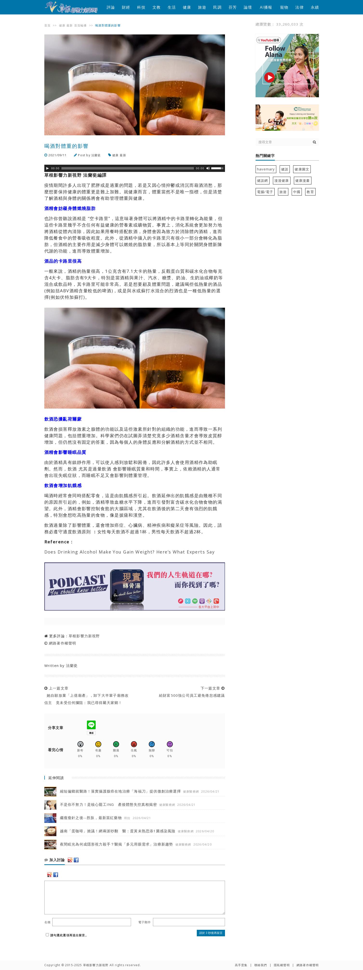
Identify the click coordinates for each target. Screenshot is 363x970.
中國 (296, 191)
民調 (217, 7)
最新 (69, 25)
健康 (187, 7)
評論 (111, 7)
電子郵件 (144, 922)
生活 (172, 7)
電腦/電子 (265, 191)
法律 (299, 7)
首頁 (47, 25)
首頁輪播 (80, 25)
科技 (141, 7)
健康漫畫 (302, 180)
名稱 (47, 922)
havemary (266, 169)
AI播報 (266, 7)
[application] (134, 168)
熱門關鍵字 (265, 156)
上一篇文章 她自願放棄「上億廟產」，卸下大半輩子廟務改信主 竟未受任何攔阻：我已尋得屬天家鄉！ (86, 695)
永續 (315, 7)
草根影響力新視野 (84, 635)
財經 (126, 7)
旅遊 (202, 7)
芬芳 (233, 7)
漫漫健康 (281, 180)
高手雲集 (241, 965)
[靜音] (208, 168)
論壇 (248, 7)
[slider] (127, 168)
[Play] (47, 168)
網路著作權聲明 (62, 643)
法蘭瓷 (96, 155)
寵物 (284, 7)
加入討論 (54, 860)
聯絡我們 (260, 965)
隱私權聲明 (282, 965)
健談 (284, 169)
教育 (310, 191)
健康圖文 (302, 169)
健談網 (262, 180)
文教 (156, 7)
